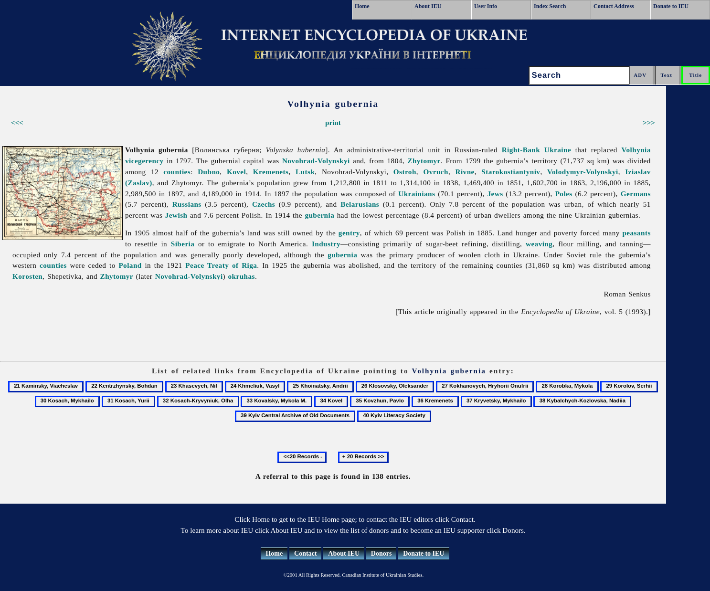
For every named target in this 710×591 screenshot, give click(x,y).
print (333, 122)
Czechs (263, 204)
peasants (636, 233)
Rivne (465, 172)
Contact (305, 553)
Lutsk (305, 172)
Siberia (183, 244)
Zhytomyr (423, 161)
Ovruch (435, 172)
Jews (495, 194)
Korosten (27, 276)
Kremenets (271, 172)
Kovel (236, 172)
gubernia (319, 215)
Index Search (550, 6)
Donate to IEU (671, 6)
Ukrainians (416, 194)
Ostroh (404, 172)
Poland (129, 265)
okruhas (241, 276)
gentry (349, 233)
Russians (186, 204)
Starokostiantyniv (510, 172)
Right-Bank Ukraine (536, 150)
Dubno (209, 172)
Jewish (176, 215)
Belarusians (359, 204)
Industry (326, 244)
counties (177, 172)
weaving (539, 244)
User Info (485, 6)
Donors (381, 553)
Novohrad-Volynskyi (316, 161)
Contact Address (613, 6)
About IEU (427, 6)
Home (362, 6)
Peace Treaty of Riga (221, 265)
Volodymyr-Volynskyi (582, 172)
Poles (563, 194)
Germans (636, 194)
